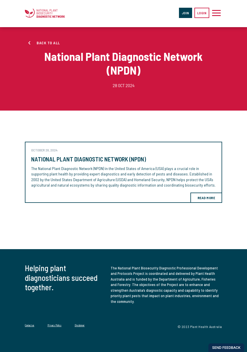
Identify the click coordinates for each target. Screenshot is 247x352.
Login (202, 13)
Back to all (48, 42)
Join (185, 13)
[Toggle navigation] (216, 13)
